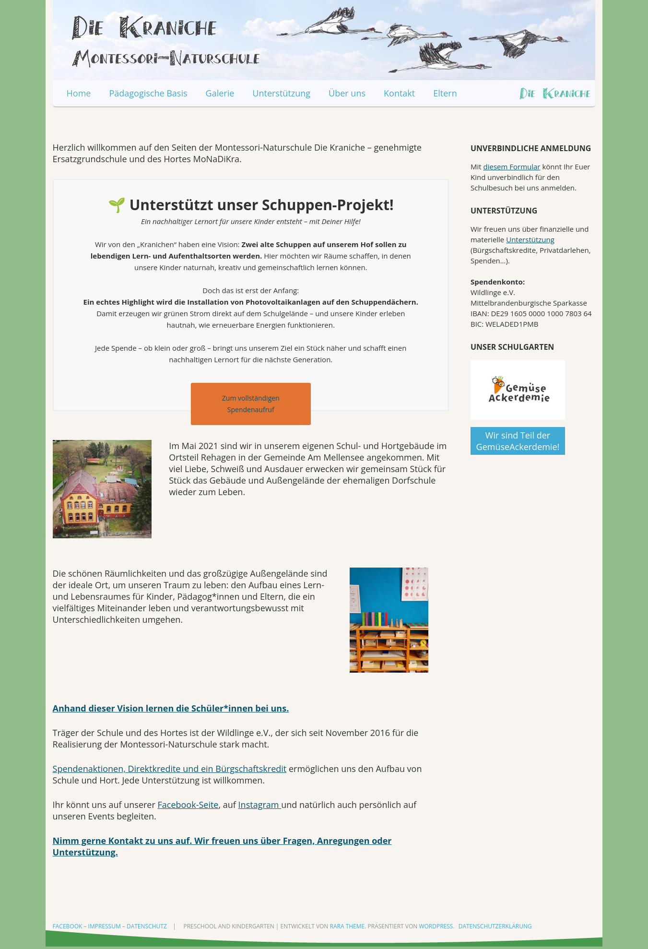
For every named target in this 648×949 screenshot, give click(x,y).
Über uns (347, 93)
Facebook (67, 926)
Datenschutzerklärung (495, 926)
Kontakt (399, 93)
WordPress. (436, 926)
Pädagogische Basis (148, 93)
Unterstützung (281, 93)
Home (79, 93)
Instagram (260, 804)
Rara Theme (347, 926)
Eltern (445, 93)
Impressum (104, 926)
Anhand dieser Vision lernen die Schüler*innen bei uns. (171, 708)
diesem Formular (512, 166)
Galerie (220, 93)
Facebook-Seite (187, 804)
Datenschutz (147, 926)
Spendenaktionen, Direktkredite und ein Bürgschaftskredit (170, 768)
